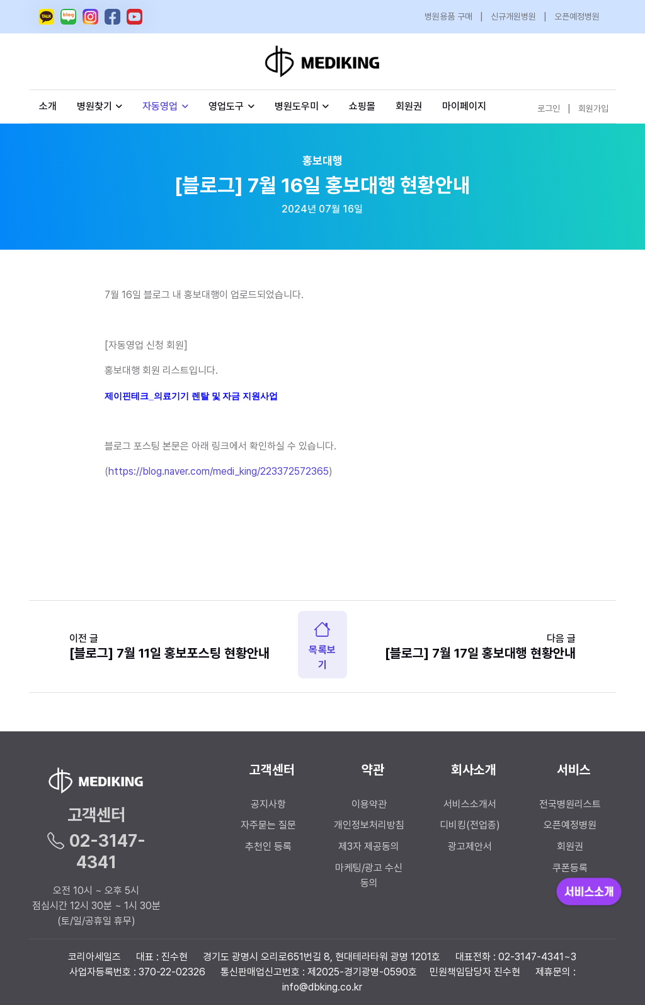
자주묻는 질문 (268, 825)
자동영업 (165, 106)
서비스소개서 (469, 804)
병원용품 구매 (448, 16)
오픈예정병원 (577, 16)
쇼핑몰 (362, 106)
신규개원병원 (513, 16)
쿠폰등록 (570, 868)
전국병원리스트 (570, 804)
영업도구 (226, 106)
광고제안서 (470, 846)
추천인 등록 (268, 846)
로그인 (548, 108)
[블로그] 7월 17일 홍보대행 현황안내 (480, 653)
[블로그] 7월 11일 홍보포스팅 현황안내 (169, 653)
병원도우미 (302, 106)
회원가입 (593, 108)
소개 (48, 106)
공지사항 (268, 804)
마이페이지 (464, 106)
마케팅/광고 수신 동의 (368, 875)
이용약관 (369, 804)
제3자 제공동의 (368, 846)
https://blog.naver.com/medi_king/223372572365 (218, 471)
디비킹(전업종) (470, 825)
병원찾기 (100, 106)
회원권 (409, 106)
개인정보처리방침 (369, 825)
